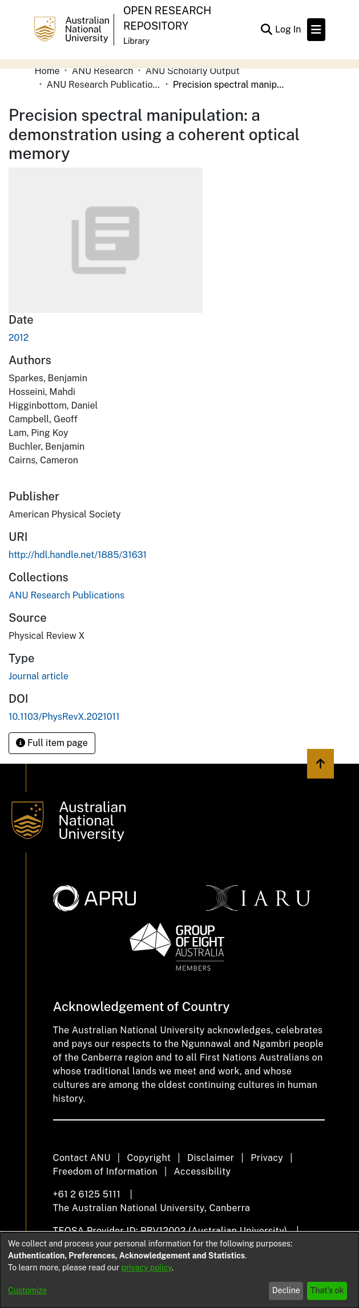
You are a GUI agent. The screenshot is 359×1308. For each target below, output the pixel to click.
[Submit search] (267, 29)
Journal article (38, 676)
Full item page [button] (52, 742)
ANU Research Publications (104, 84)
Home (47, 71)
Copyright (149, 1157)
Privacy (267, 1157)
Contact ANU (82, 1157)
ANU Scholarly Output (193, 71)
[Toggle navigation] (316, 29)
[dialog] (179, 1270)
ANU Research (103, 71)
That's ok (327, 1290)
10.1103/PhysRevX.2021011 (64, 716)
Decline (286, 1290)
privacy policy (147, 1267)
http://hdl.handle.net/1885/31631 (78, 554)
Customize (27, 1290)
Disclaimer (211, 1157)
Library (136, 41)
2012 (19, 337)
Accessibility (202, 1171)
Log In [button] (288, 29)
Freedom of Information (105, 1171)
